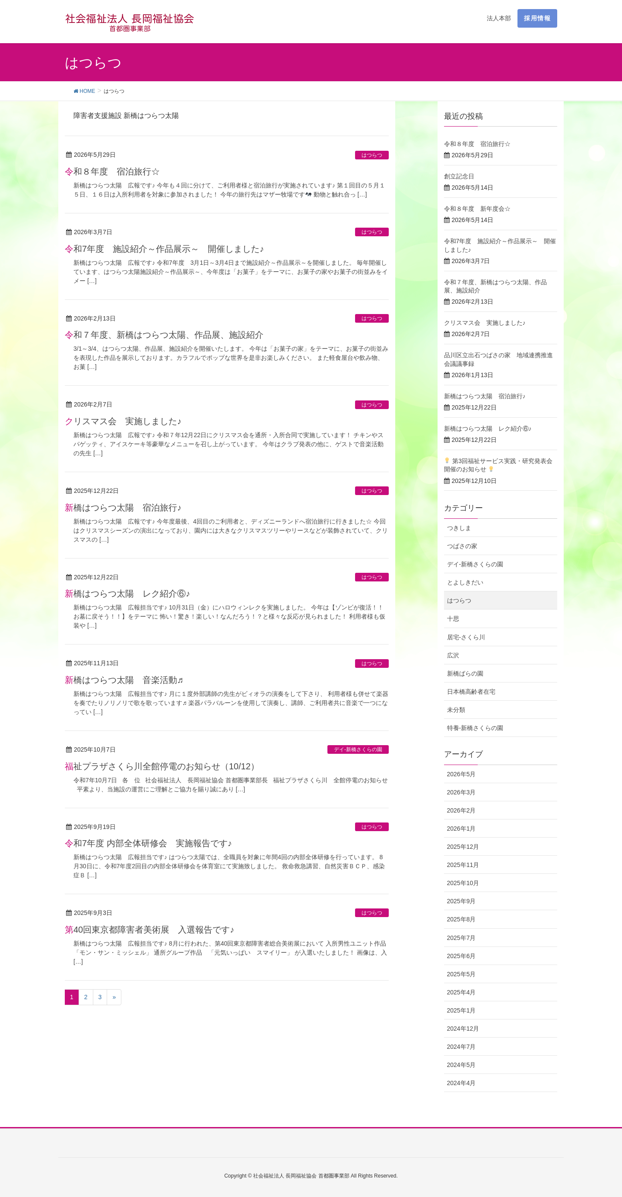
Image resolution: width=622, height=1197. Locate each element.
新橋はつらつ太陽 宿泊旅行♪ (123, 507)
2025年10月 (463, 882)
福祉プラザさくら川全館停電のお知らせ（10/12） (162, 766)
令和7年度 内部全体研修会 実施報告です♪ (148, 843)
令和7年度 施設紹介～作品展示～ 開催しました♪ (164, 249)
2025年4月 (461, 992)
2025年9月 (461, 901)
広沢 (453, 655)
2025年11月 (463, 864)
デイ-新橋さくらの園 (358, 749)
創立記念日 (459, 176)
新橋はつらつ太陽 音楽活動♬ (124, 680)
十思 (453, 618)
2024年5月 (461, 1064)
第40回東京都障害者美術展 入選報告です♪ (149, 929)
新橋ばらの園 (465, 673)
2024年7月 (461, 1046)
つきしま (459, 527)
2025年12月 (463, 846)
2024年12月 (463, 1028)
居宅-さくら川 (466, 637)
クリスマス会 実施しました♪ (123, 421)
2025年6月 (461, 956)
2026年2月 (461, 810)
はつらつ (372, 155)
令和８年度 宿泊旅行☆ (112, 171)
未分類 (456, 709)
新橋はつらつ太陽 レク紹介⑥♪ (127, 593)
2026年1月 (461, 828)
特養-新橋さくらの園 (475, 727)
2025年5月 (461, 974)
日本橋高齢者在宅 (471, 691)
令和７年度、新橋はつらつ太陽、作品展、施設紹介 (164, 335)
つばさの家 (462, 546)
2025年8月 (461, 919)
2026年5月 (461, 774)
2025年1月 (461, 1010)
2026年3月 (461, 792)
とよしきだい (465, 582)
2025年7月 (461, 937)
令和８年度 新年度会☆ (477, 208)
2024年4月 (461, 1083)
